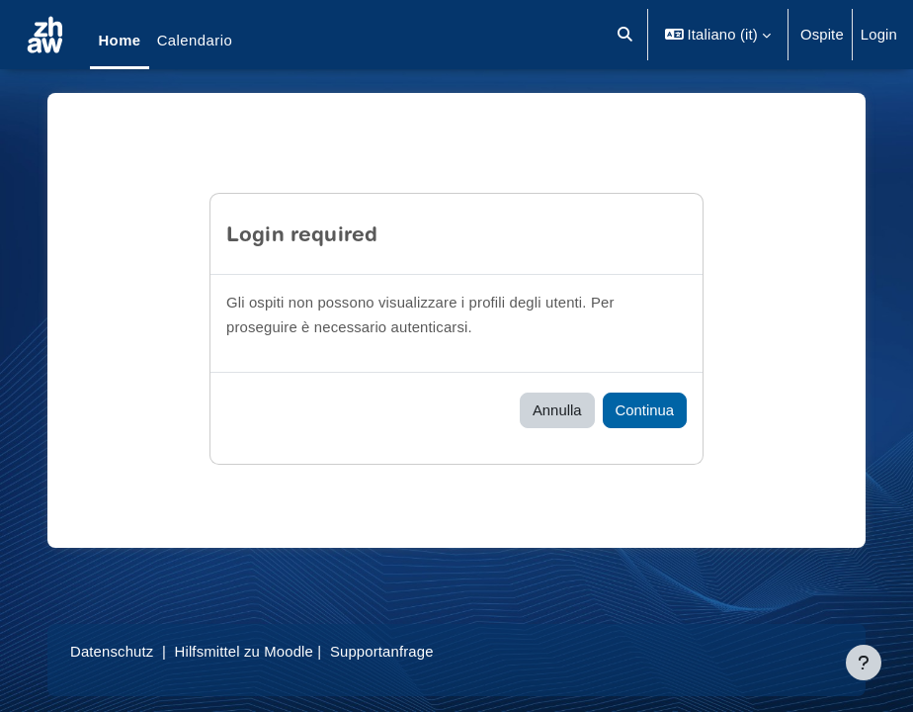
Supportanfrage (382, 652)
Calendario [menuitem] (195, 40)
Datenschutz (111, 652)
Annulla (557, 410)
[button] (625, 34)
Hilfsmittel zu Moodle (244, 652)
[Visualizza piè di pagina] (863, 662)
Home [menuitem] (119, 40)
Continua (645, 410)
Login (879, 35)
